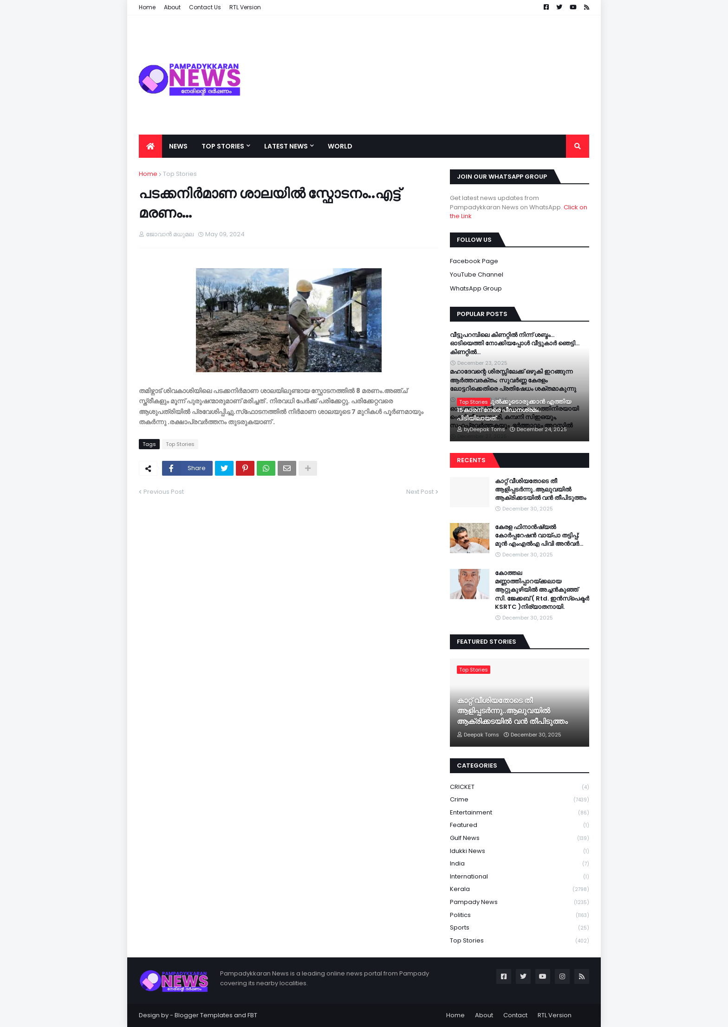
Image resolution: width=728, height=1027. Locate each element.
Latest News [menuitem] (286, 146)
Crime (519, 800)
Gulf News (519, 838)
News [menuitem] (178, 146)
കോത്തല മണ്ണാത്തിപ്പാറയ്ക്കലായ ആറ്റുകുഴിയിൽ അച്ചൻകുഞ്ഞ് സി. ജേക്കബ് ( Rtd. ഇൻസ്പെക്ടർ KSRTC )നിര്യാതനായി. (542, 590)
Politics (519, 915)
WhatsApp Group (476, 288)
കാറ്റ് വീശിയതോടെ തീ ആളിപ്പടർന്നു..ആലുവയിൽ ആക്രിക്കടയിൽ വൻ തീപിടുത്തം (540, 489)
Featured (519, 825)
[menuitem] (150, 146)
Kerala (519, 889)
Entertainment (519, 813)
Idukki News (519, 851)
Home (148, 173)
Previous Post (163, 491)
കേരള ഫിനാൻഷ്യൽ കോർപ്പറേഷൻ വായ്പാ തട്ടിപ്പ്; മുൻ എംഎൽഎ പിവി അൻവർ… (539, 535)
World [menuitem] (340, 146)
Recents (471, 460)
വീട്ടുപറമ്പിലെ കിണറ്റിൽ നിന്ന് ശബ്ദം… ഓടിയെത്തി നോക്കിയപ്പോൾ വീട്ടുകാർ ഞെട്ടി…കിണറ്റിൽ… (514, 343)
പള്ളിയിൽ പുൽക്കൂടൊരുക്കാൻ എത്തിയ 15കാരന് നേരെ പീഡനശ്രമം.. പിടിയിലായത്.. (514, 410)
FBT (252, 1015)
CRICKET (519, 787)
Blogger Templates (204, 1015)
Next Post (420, 491)
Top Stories (180, 173)
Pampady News (519, 902)
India (519, 864)
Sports (519, 928)
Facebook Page (474, 261)
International (519, 877)
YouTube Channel (476, 274)
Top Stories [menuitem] (223, 146)
